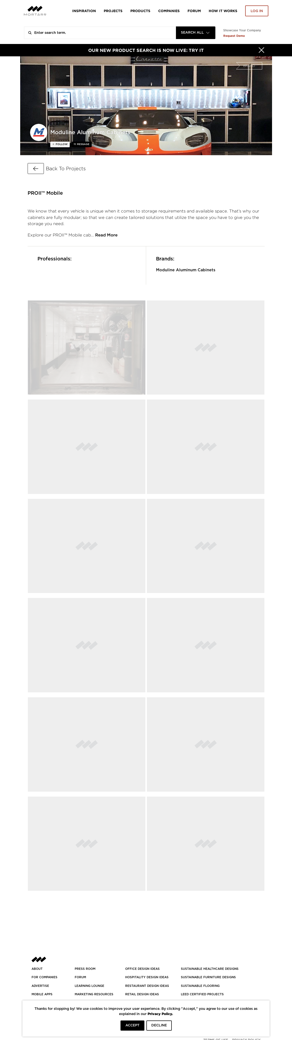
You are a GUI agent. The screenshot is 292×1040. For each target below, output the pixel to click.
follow (61, 144)
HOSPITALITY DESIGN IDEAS (147, 977)
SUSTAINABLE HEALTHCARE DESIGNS (210, 968)
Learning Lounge (89, 985)
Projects (113, 11)
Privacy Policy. (160, 1014)
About (37, 968)
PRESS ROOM (85, 968)
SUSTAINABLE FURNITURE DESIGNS (208, 977)
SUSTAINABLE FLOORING (200, 985)
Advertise (40, 985)
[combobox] (195, 32)
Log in (257, 11)
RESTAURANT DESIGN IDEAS (147, 985)
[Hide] (261, 50)
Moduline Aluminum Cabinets (185, 270)
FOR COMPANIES (44, 977)
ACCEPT (132, 1025)
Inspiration (84, 11)
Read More (106, 235)
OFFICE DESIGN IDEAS (142, 968)
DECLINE (159, 1025)
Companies (169, 11)
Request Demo (234, 35)
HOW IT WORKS (223, 11)
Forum (194, 11)
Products (140, 11)
